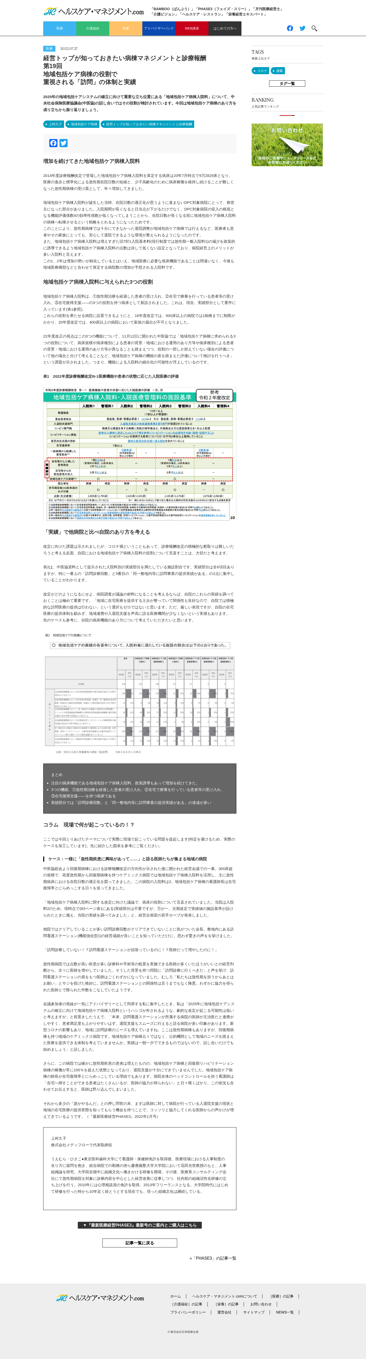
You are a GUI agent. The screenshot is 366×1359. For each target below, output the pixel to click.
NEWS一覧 (285, 1312)
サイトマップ (254, 1312)
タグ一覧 (287, 83)
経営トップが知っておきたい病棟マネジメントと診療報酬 (149, 124)
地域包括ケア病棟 (84, 124)
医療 (59, 28)
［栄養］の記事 (226, 1304)
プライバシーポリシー (188, 1312)
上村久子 (55, 124)
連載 (279, 71)
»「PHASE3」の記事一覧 (213, 1258)
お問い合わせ (261, 1304)
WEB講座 (192, 28)
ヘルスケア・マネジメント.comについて (224, 1296)
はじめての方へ (225, 28)
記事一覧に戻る (140, 1243)
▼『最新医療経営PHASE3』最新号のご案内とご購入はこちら (140, 1225)
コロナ (262, 71)
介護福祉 (92, 28)
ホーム (175, 1296)
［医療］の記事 (281, 1296)
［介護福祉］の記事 (186, 1304)
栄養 (126, 28)
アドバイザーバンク (159, 28)
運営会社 (224, 1312)
